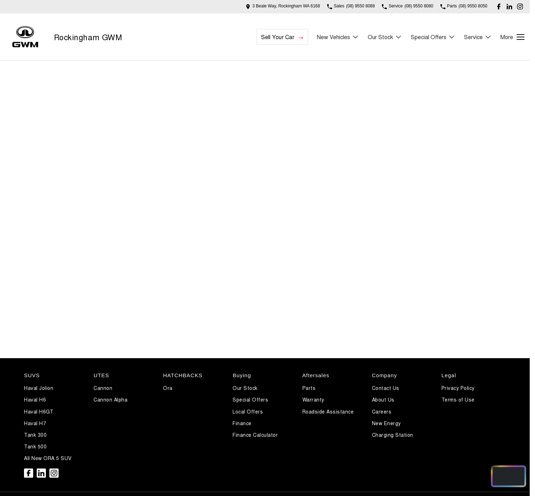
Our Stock (245, 387)
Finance (242, 423)
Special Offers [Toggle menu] (433, 37)
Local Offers (248, 411)
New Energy (386, 423)
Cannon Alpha (110, 399)
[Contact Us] (283, 6)
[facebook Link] (498, 6)
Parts (309, 387)
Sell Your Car (277, 37)
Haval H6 (35, 399)
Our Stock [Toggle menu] (385, 37)
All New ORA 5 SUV (48, 457)
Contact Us (385, 387)
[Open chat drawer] (508, 476)
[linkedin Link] (509, 6)
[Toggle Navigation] (512, 37)
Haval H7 (35, 423)
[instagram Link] (520, 6)
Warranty (313, 399)
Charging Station (392, 434)
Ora (168, 387)
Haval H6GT (38, 411)
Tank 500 (35, 446)
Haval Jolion (38, 387)
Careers (382, 411)
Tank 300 (35, 434)
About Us (383, 399)
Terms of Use (458, 399)
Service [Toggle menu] (478, 37)
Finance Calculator (255, 434)
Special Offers (250, 399)
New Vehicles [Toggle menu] (338, 37)
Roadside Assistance (328, 411)
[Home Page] (25, 36)
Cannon (103, 387)
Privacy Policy (458, 387)
